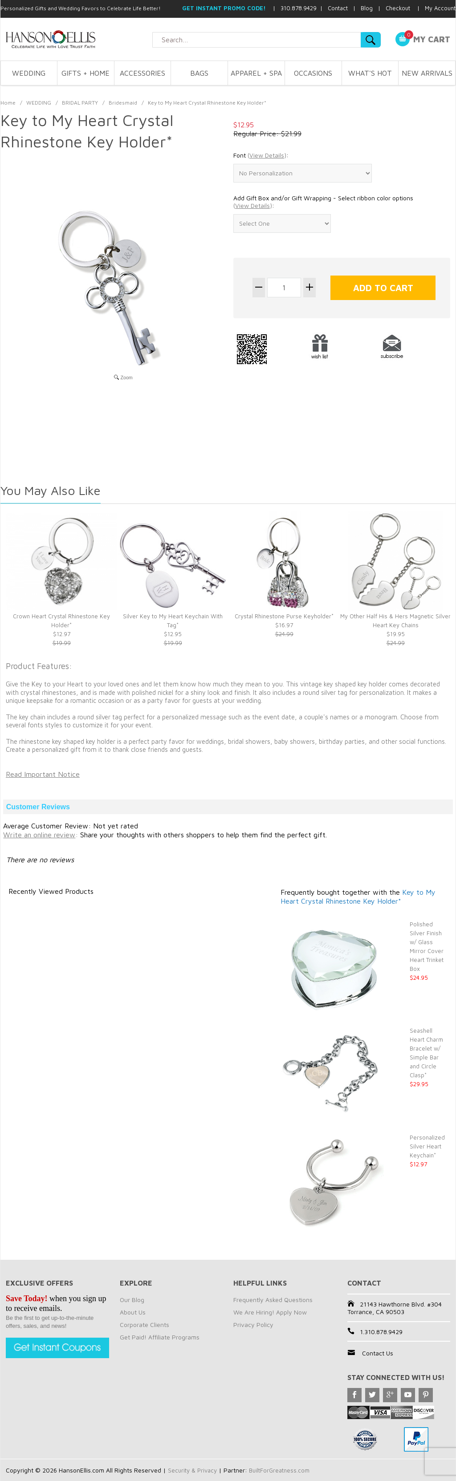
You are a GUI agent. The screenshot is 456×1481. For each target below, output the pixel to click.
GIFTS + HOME (85, 73)
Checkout (398, 8)
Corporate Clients (144, 1324)
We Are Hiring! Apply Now (270, 1312)
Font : (261, 155)
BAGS (199, 73)
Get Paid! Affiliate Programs (160, 1337)
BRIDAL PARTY (80, 102)
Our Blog (132, 1299)
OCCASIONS (313, 73)
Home (8, 102)
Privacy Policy (253, 1324)
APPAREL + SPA (256, 73)
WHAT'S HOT (370, 73)
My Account (440, 8)
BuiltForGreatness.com (284, 1470)
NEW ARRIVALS (427, 73)
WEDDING (28, 73)
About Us (133, 1312)
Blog (367, 8)
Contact (338, 8)
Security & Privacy (194, 1470)
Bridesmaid (123, 102)
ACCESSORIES (142, 73)
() (267, 155)
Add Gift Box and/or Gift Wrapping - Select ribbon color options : (323, 202)
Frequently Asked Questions (273, 1299)
